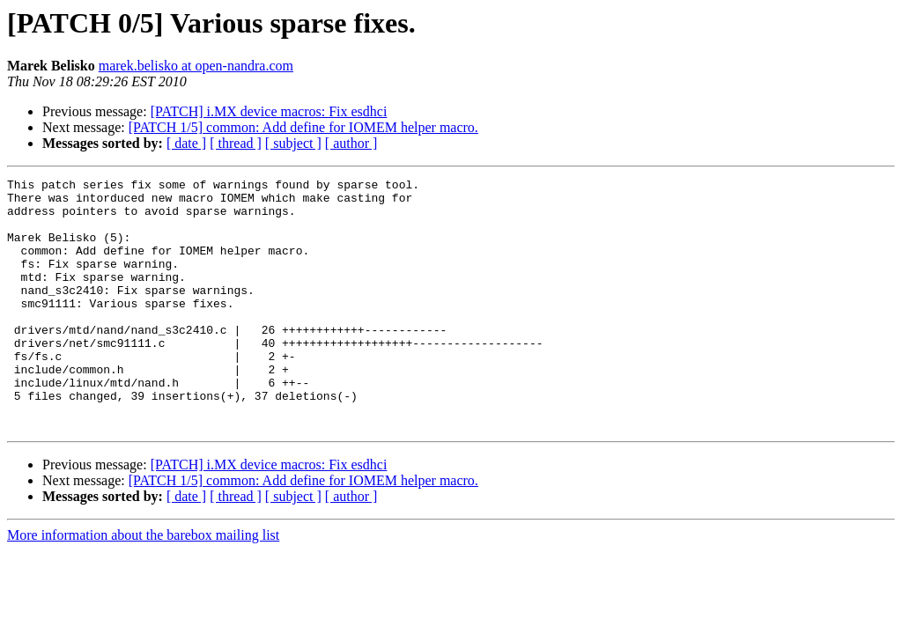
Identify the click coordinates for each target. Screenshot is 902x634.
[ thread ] (236, 143)
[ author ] (351, 143)
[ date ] (186, 143)
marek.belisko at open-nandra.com (196, 65)
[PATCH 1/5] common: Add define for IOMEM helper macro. (303, 127)
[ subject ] (293, 143)
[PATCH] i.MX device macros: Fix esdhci (269, 111)
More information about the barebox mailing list (143, 585)
